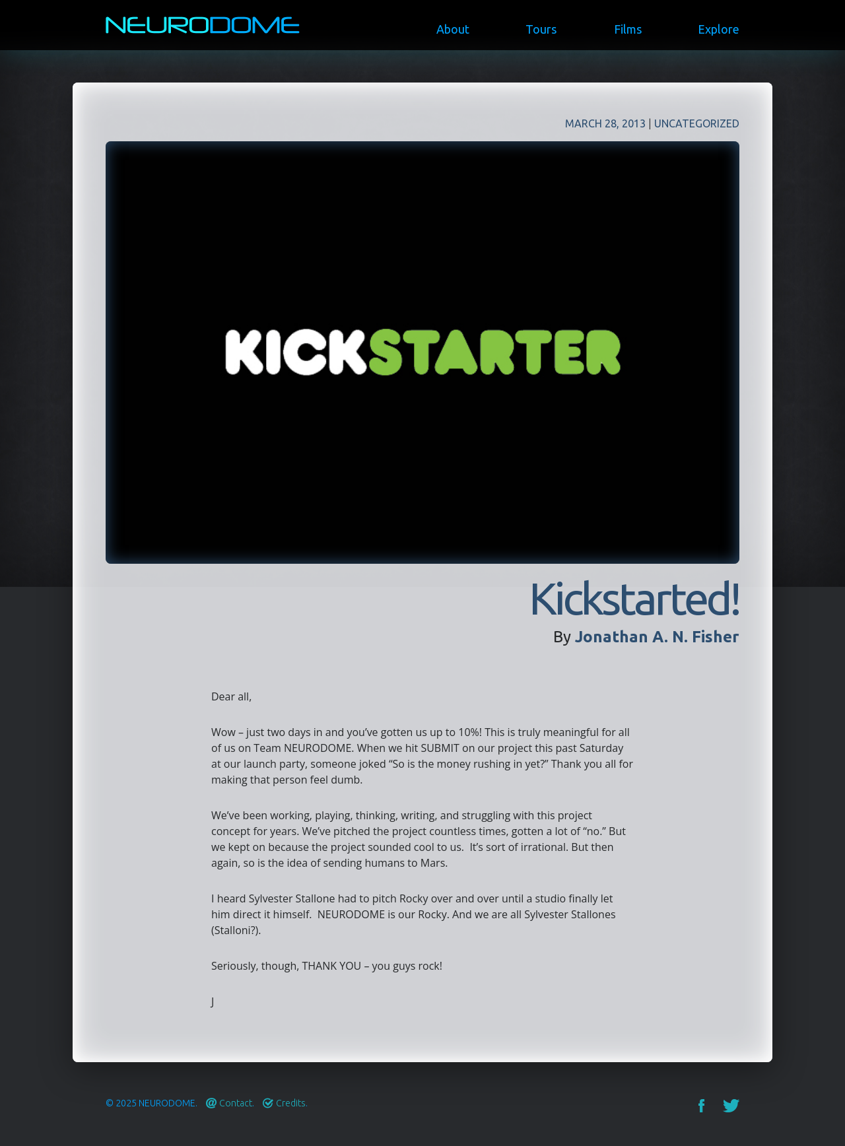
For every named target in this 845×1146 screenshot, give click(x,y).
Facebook (701, 1105)
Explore (718, 29)
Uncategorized (696, 123)
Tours (541, 29)
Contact (235, 1103)
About (452, 29)
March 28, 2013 (605, 123)
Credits (291, 1103)
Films (628, 29)
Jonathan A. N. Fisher (657, 637)
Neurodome (167, 1103)
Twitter (731, 1105)
